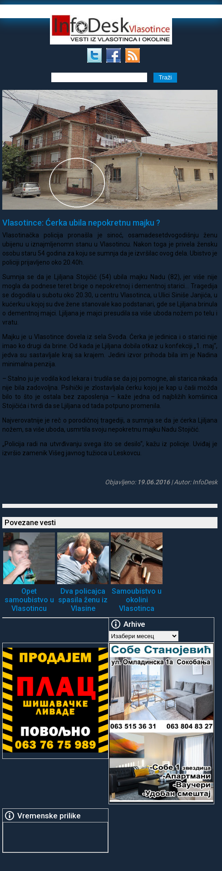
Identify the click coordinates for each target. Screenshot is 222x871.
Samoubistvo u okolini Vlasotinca (137, 600)
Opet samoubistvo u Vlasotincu (29, 600)
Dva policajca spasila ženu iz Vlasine (83, 600)
